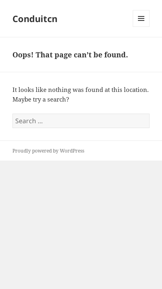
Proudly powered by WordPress (48, 150)
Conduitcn (34, 18)
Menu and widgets (141, 26)
